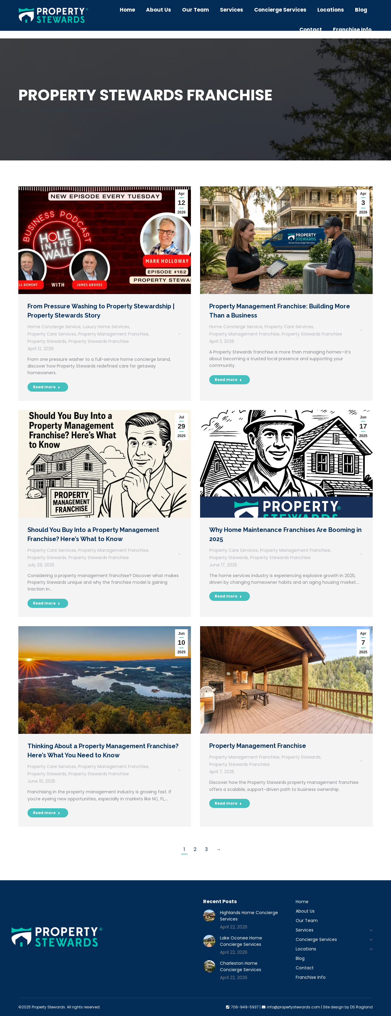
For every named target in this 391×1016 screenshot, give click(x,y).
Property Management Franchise (113, 334)
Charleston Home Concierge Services (240, 966)
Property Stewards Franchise (98, 341)
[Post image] (209, 916)
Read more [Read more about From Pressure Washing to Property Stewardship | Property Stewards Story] (46, 387)
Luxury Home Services (106, 327)
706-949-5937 (234, 4)
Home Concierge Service (54, 327)
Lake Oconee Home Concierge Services (241, 941)
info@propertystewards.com (294, 4)
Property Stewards (46, 341)
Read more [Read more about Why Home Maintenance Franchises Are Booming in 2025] (228, 596)
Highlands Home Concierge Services (249, 916)
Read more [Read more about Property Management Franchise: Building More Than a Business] (228, 379)
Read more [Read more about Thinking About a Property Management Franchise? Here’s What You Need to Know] (46, 812)
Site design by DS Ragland (348, 1007)
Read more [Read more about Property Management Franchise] (228, 803)
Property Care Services (51, 334)
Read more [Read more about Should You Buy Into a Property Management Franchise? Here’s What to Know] (46, 603)
